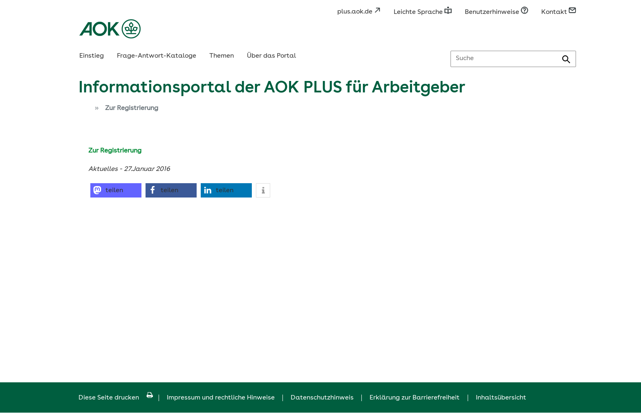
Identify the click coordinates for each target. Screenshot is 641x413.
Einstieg (91, 56)
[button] (115, 190)
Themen (221, 56)
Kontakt (558, 12)
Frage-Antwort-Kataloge (156, 56)
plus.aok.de (359, 12)
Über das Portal (271, 56)
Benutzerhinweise (496, 12)
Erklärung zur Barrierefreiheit (414, 398)
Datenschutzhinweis (322, 398)
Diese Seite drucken (115, 398)
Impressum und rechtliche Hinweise (221, 398)
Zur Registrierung (131, 108)
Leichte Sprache (423, 12)
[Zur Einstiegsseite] (83, 109)
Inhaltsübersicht (501, 398)
